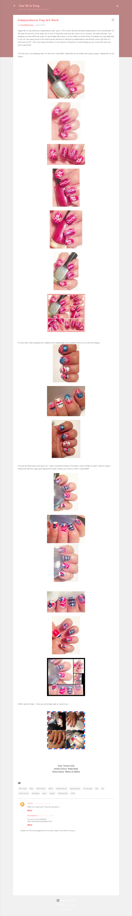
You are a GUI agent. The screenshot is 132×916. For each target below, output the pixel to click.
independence (61, 789)
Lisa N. (30, 803)
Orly (96, 789)
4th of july (23, 789)
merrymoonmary (71, 905)
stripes (52, 793)
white (73, 793)
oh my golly (87, 789)
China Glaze (40, 789)
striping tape (63, 793)
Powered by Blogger (66, 900)
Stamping (35, 793)
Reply (29, 811)
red (102, 789)
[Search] (117, 6)
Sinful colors (24, 793)
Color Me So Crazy (29, 6)
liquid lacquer (75, 789)
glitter (51, 789)
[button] (112, 20)
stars (44, 793)
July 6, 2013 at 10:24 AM (42, 803)
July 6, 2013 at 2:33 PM (46, 816)
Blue (31, 789)
